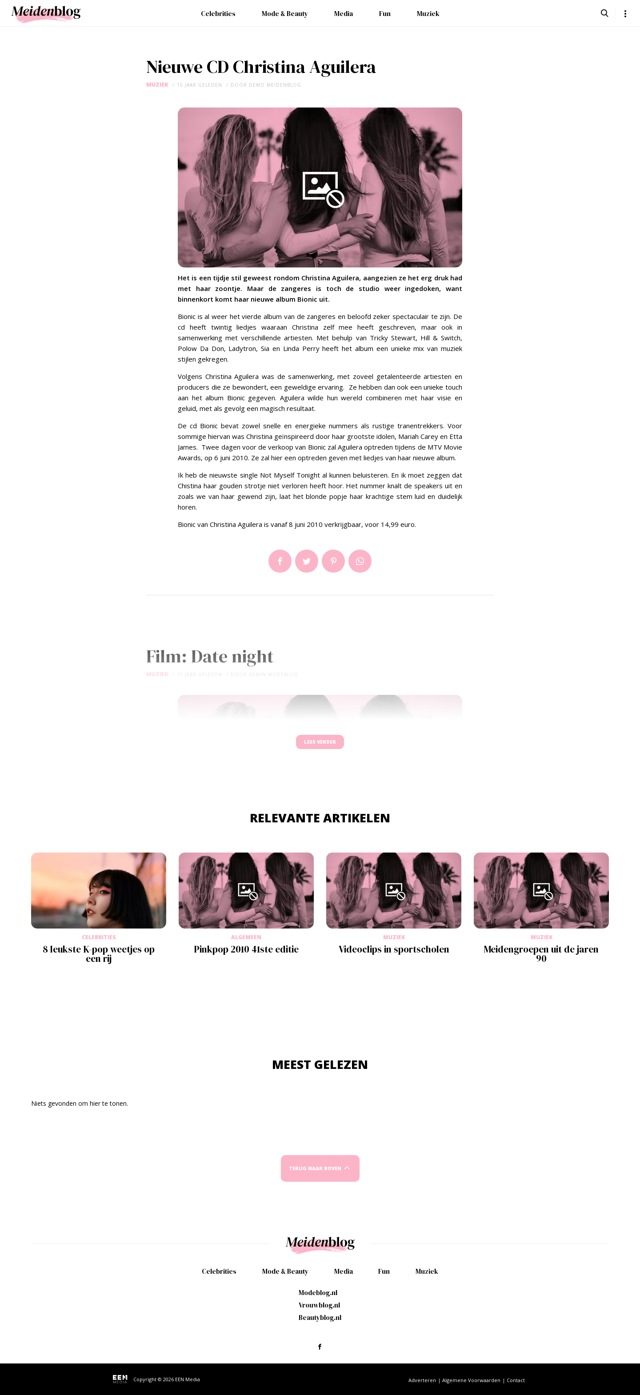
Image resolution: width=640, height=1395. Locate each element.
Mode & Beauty (285, 13)
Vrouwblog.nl (319, 1305)
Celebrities (218, 13)
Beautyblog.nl (320, 1317)
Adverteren (422, 1380)
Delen (280, 561)
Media (343, 13)
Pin (333, 561)
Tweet (306, 561)
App (360, 561)
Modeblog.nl (318, 1292)
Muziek (428, 13)
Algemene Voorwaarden (471, 1380)
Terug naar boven (315, 1177)
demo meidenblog (275, 85)
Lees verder (320, 746)
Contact (516, 1380)
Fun (385, 13)
